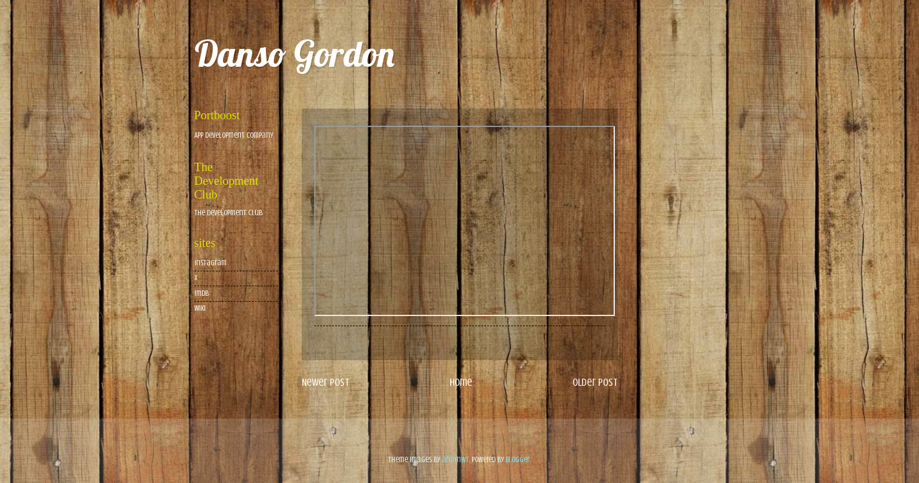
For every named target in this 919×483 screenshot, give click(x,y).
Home (461, 382)
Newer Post (325, 382)
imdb (201, 293)
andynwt (455, 460)
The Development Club (228, 213)
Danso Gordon (294, 53)
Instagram (210, 263)
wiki (200, 308)
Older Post (595, 382)
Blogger (518, 460)
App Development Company (233, 135)
